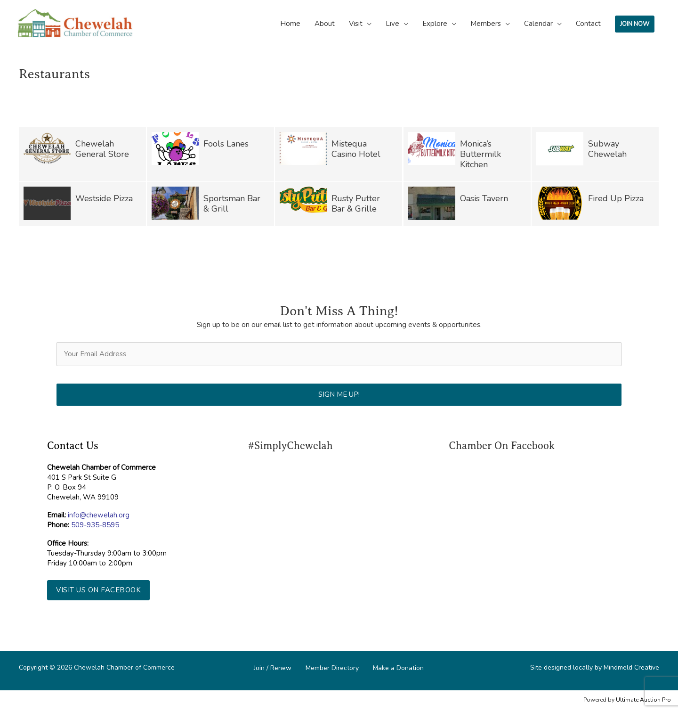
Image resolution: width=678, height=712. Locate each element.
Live (392, 23)
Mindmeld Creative (631, 667)
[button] (98, 590)
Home (290, 23)
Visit (356, 23)
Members (485, 23)
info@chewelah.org (98, 515)
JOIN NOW (634, 24)
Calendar (538, 23)
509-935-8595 (95, 525)
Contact (588, 23)
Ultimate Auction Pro (643, 700)
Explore (434, 23)
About (325, 23)
